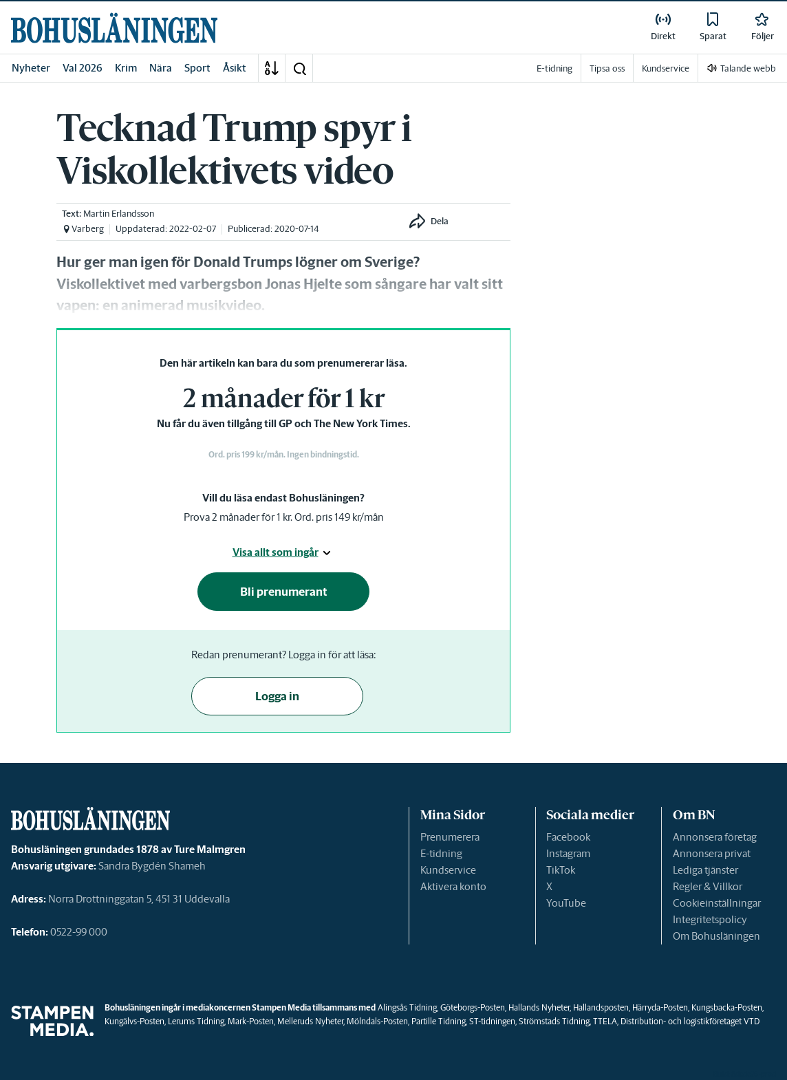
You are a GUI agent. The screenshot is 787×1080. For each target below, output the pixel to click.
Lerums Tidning (196, 1021)
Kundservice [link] (665, 68)
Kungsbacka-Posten (726, 1007)
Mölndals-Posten (377, 1021)
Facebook (568, 836)
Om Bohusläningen (716, 935)
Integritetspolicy (710, 919)
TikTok (560, 869)
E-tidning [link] (554, 68)
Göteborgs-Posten (472, 1007)
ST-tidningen (492, 1021)
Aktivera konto (453, 886)
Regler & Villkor (707, 886)
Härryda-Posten (660, 1007)
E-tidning (441, 853)
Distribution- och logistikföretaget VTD (690, 1021)
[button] (299, 68)
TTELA (605, 1021)
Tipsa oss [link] (607, 68)
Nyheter (31, 67)
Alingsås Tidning (407, 1007)
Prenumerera (449, 836)
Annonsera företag (715, 836)
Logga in (277, 696)
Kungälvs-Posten (134, 1021)
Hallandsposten (601, 1007)
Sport (197, 67)
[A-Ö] (272, 68)
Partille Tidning (438, 1021)
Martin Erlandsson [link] (118, 213)
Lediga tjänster (705, 869)
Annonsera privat (712, 853)
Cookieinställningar (717, 902)
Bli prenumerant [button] (283, 591)
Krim (126, 67)
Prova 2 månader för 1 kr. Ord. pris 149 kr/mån (284, 516)
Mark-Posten (251, 1021)
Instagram (568, 853)
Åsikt (234, 67)
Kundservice (448, 869)
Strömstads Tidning (554, 1021)
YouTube (566, 902)
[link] (114, 27)
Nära (160, 67)
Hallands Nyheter (539, 1007)
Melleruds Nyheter (310, 1021)
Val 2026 (83, 67)
